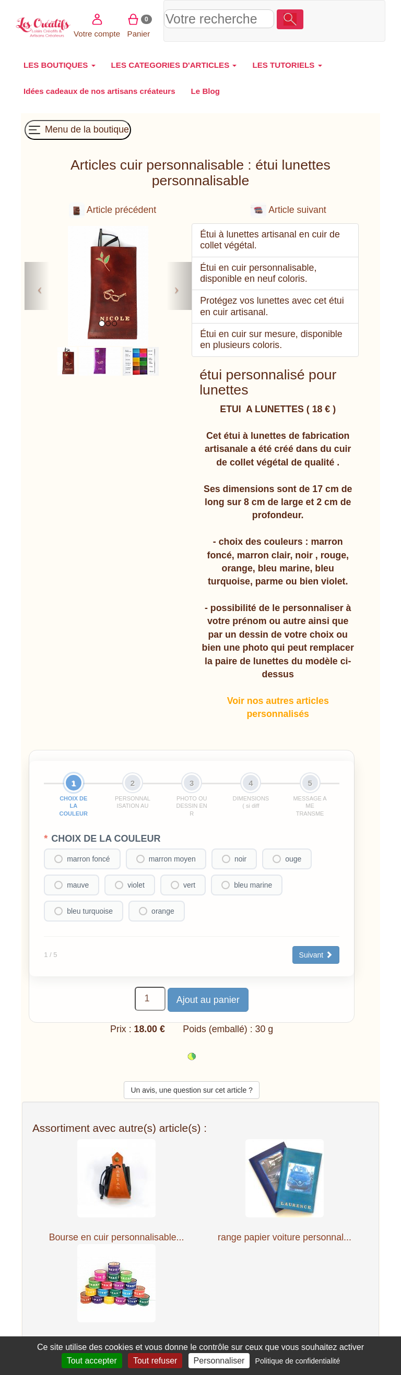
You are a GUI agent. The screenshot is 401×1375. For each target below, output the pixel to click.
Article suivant (288, 210)
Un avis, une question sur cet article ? (191, 1090)
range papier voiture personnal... (284, 1237)
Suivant (316, 955)
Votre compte (324, 19)
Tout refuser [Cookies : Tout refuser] (155, 1360)
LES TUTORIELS (287, 65)
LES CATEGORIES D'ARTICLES (174, 65)
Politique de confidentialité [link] (297, 1361)
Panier (365, 19)
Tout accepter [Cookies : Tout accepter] (92, 1360)
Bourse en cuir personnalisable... (116, 1237)
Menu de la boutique (78, 130)
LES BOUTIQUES (59, 65)
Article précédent (112, 210)
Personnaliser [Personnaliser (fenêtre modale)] (219, 1360)
